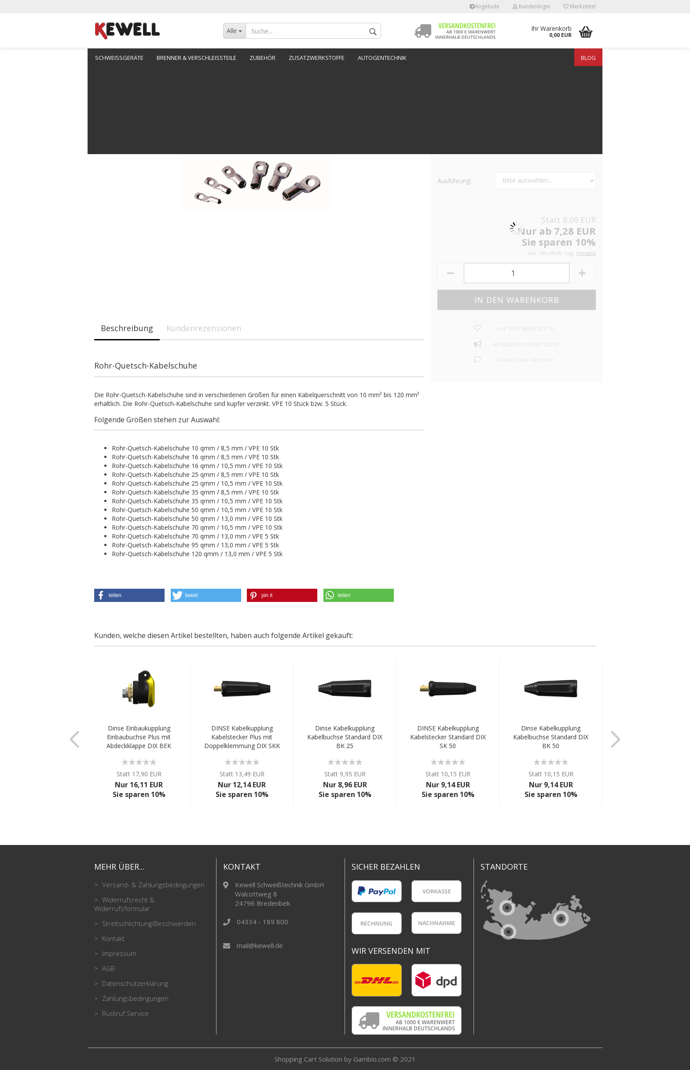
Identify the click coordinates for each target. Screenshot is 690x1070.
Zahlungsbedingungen (134, 998)
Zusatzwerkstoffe (317, 58)
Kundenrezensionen (203, 328)
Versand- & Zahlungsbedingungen (152, 884)
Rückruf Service (124, 1013)
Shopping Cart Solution (308, 1059)
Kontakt (112, 938)
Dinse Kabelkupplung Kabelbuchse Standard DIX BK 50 (550, 737)
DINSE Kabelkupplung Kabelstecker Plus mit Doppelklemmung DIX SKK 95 (242, 737)
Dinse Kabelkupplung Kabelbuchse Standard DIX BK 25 (344, 737)
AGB (107, 968)
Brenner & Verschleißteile (196, 58)
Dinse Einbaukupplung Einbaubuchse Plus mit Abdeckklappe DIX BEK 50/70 (138, 737)
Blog (588, 58)
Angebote (484, 6)
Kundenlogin (531, 6)
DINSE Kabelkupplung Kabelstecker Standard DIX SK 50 (448, 737)
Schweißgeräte (119, 58)
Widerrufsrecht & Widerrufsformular (124, 904)
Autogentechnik (382, 58)
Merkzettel (579, 6)
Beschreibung (127, 328)
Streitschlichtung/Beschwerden (148, 923)
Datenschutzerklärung (134, 983)
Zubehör (262, 58)
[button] (129, 595)
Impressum (118, 953)
